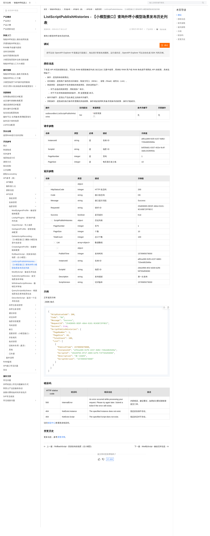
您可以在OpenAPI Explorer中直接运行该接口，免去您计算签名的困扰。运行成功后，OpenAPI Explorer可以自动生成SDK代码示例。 (106, 61)
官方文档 (7, 11)
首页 (45, 18)
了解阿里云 (89, 4)
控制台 (185, 4)
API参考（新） (78, 18)
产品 (35, 4)
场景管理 (98, 18)
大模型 (28, 4)
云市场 (66, 4)
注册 (192, 4)
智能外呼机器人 (20, 11)
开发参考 (67, 18)
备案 (179, 4)
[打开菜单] (4, 4)
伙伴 (73, 4)
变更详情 (61, 448)
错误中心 (52, 434)
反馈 (110, 471)
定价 (58, 4)
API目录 (89, 18)
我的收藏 (163, 38)
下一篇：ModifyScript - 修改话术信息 (151, 458)
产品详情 (149, 38)
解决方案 (43, 4)
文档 (173, 4)
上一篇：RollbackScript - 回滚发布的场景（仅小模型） (68, 458)
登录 (202, 4)
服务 (80, 4)
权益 (52, 4)
